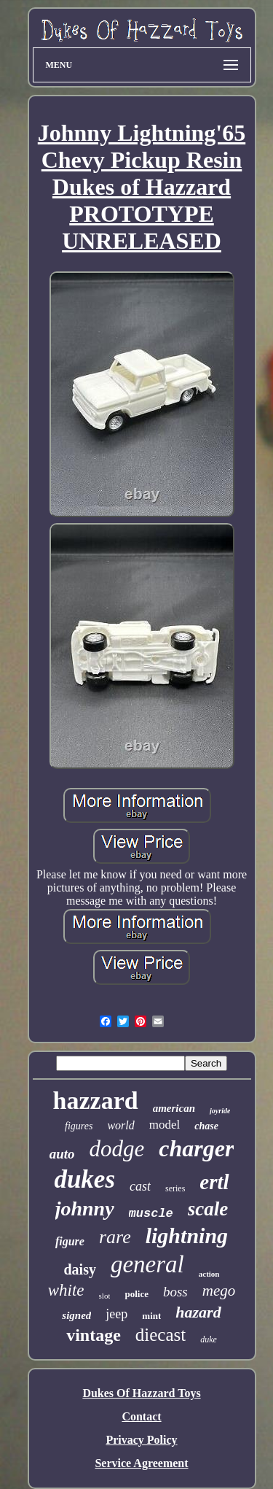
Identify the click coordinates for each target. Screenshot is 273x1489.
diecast (160, 1335)
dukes (84, 1179)
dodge (116, 1148)
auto (62, 1153)
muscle (151, 1214)
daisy (79, 1269)
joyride (220, 1111)
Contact (141, 1416)
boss (175, 1291)
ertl (214, 1182)
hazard (198, 1312)
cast (140, 1186)
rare (115, 1237)
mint (151, 1315)
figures (78, 1126)
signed (76, 1315)
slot (105, 1295)
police (136, 1293)
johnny (84, 1208)
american (174, 1108)
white (66, 1290)
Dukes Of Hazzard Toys (141, 1393)
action (209, 1273)
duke (208, 1339)
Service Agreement (141, 1463)
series (175, 1188)
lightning (187, 1235)
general (147, 1264)
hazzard (95, 1100)
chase (206, 1126)
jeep (116, 1314)
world (120, 1125)
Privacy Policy (141, 1440)
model (165, 1125)
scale (208, 1209)
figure (69, 1241)
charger (196, 1148)
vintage (93, 1335)
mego (219, 1290)
